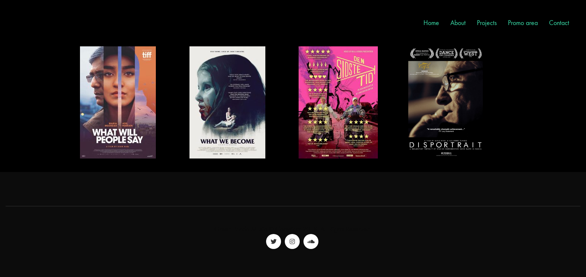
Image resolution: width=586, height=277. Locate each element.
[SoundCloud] (310, 241)
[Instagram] (292, 241)
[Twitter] (273, 241)
